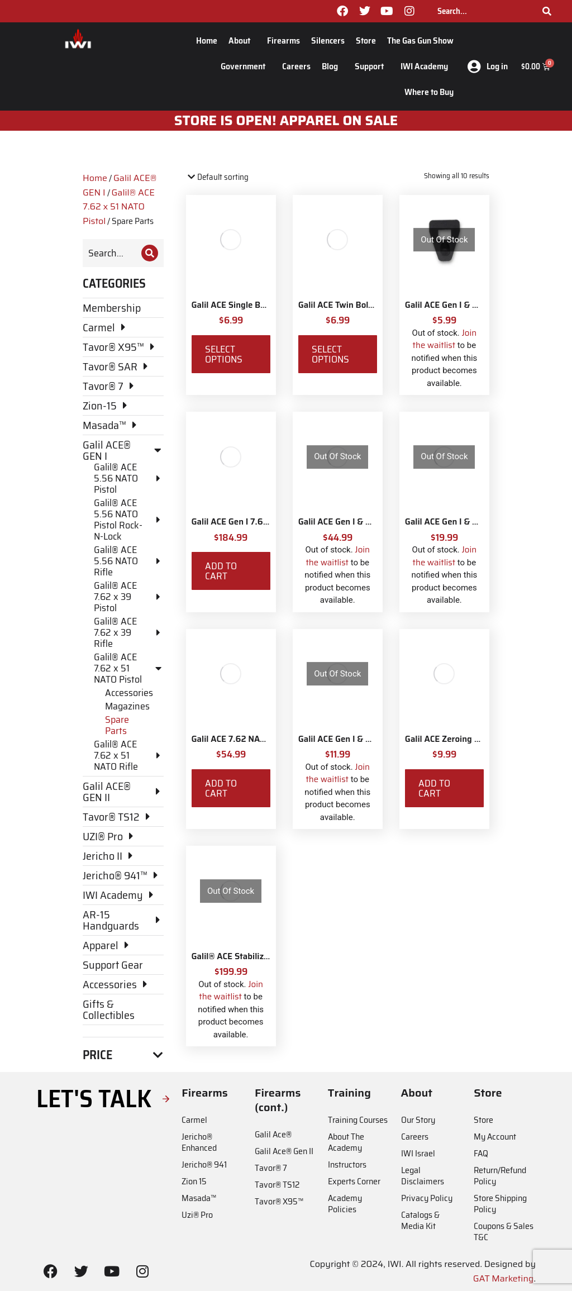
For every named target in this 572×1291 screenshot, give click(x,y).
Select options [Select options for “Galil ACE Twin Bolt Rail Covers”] (330, 354)
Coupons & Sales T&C (503, 1231)
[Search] (546, 11)
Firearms (283, 40)
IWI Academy (427, 66)
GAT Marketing (503, 1278)
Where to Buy (429, 92)
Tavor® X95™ (279, 1201)
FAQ (481, 1153)
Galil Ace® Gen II (284, 1151)
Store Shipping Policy (500, 1203)
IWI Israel (418, 1153)
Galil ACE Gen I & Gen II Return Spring (371, 739)
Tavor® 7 (271, 1168)
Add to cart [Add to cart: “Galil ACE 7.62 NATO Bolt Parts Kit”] (221, 788)
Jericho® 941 (204, 1164)
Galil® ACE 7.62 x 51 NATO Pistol (119, 206)
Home (206, 40)
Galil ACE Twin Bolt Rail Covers (357, 305)
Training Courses (358, 1120)
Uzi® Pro (197, 1215)
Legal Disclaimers (422, 1175)
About (242, 40)
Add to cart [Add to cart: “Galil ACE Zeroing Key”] (434, 788)
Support (372, 66)
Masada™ (199, 1198)
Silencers (328, 40)
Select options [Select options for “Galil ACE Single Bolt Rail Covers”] (223, 354)
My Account (495, 1137)
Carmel (194, 1120)
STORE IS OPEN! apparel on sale (286, 120)
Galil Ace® (273, 1134)
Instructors (347, 1164)
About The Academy (346, 1142)
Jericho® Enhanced (199, 1142)
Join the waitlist (445, 339)
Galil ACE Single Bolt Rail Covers (254, 305)
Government (246, 66)
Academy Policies (345, 1203)
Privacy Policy (426, 1198)
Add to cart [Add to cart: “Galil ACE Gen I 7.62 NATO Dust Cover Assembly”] (221, 571)
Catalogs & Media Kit (420, 1220)
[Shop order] (234, 177)
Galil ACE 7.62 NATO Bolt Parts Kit (258, 739)
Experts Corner (354, 1181)
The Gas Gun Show (420, 40)
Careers (296, 66)
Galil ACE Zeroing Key (447, 739)
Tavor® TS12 (277, 1185)
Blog (333, 66)
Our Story (418, 1120)
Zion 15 (194, 1181)
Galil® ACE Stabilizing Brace (246, 956)
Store (366, 40)
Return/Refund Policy (500, 1175)
